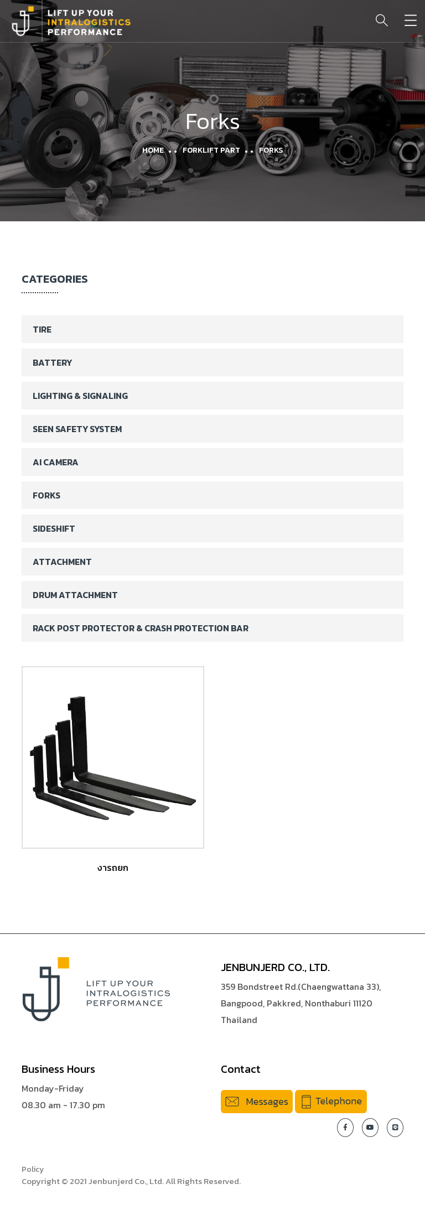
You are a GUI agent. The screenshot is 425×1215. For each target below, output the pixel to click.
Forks (46, 495)
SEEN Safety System (77, 428)
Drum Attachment (75, 594)
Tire (42, 329)
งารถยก (112, 867)
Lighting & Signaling (80, 395)
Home (153, 150)
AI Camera (56, 462)
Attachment (62, 561)
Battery (52, 362)
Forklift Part (211, 150)
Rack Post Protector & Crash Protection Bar (140, 628)
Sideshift (54, 528)
